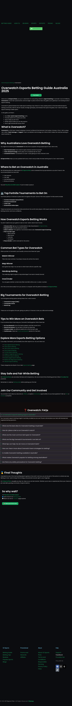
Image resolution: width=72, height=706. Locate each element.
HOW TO (17, 23)
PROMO (50, 23)
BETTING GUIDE (6, 23)
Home (3, 83)
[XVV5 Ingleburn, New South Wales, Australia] (62, 683)
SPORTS (33, 23)
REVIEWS (25, 23)
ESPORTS (42, 23)
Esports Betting (10, 83)
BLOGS (58, 23)
